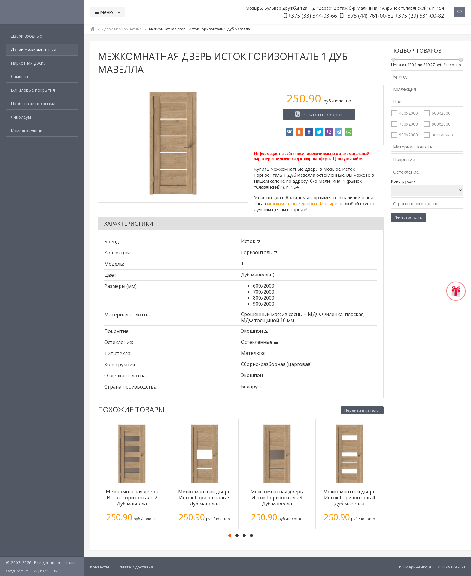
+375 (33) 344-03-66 (312, 15)
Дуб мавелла (256, 274)
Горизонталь (256, 252)
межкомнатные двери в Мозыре (302, 203)
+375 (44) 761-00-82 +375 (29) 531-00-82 (394, 15)
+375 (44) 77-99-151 (44, 571)
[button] (229, 535)
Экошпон (252, 331)
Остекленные (256, 342)
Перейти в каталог (362, 410)
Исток (248, 241)
